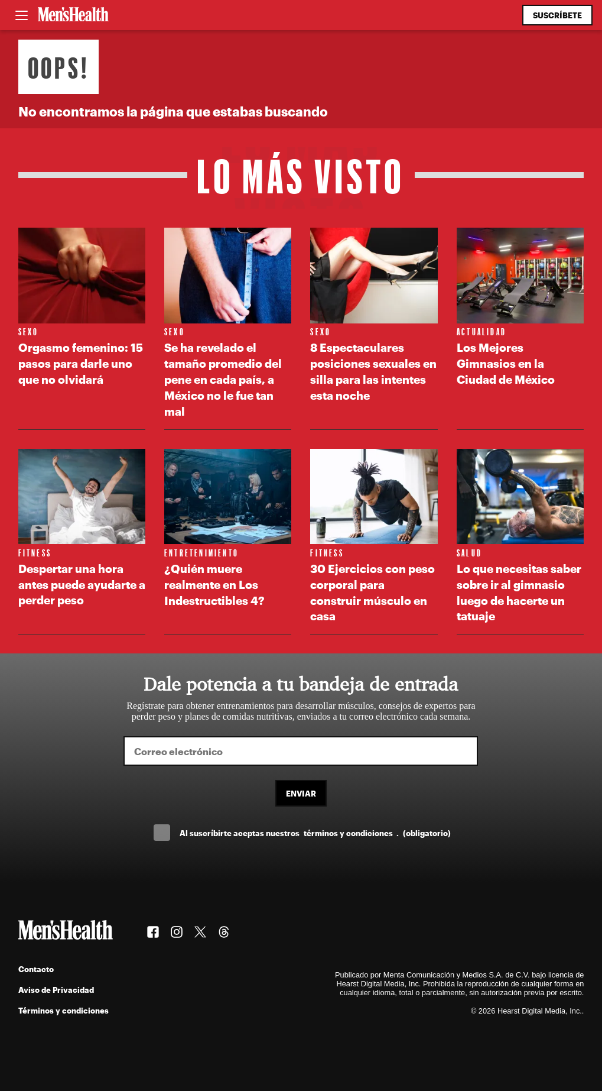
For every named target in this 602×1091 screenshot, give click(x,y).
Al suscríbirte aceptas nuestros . (315, 832)
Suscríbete (557, 15)
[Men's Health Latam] (73, 15)
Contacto (36, 968)
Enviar (301, 793)
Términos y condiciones (63, 1010)
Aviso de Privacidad (56, 989)
